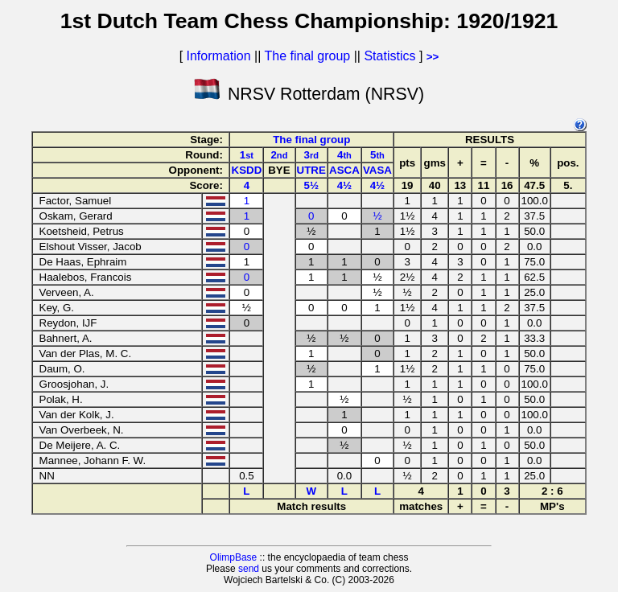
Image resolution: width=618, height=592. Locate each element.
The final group (307, 56)
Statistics (389, 56)
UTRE (311, 170)
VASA (377, 170)
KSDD (247, 170)
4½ (344, 185)
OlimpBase (234, 557)
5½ (311, 185)
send (248, 568)
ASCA (344, 170)
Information (219, 56)
